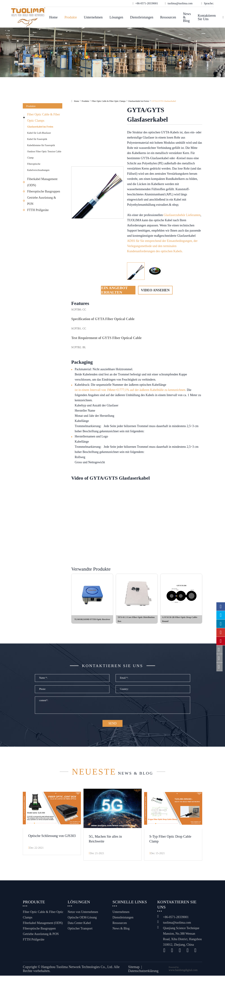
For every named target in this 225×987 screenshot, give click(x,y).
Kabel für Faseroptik (37, 139)
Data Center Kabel (79, 926)
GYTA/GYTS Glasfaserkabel (163, 101)
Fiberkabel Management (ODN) (42, 182)
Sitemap (134, 970)
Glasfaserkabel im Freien (40, 126)
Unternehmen (93, 17)
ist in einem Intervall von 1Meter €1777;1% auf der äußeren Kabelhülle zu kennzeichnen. (130, 390)
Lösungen (116, 17)
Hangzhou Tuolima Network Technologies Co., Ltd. (77, 970)
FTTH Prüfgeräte (37, 210)
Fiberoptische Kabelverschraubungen (38, 167)
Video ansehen (155, 290)
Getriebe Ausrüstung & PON (41, 201)
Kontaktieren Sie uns (207, 17)
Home (53, 17)
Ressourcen (168, 17)
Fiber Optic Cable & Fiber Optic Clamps (43, 117)
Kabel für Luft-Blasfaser (39, 133)
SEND (112, 728)
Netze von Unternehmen (83, 915)
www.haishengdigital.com (183, 973)
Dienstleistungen (141, 17)
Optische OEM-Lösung (82, 921)
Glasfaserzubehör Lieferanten (182, 215)
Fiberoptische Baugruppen (43, 191)
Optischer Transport (80, 932)
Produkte (71, 17)
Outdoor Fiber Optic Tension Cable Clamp (44, 154)
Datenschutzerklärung (143, 974)
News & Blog (187, 17)
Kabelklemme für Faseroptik (41, 145)
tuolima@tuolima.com (177, 926)
